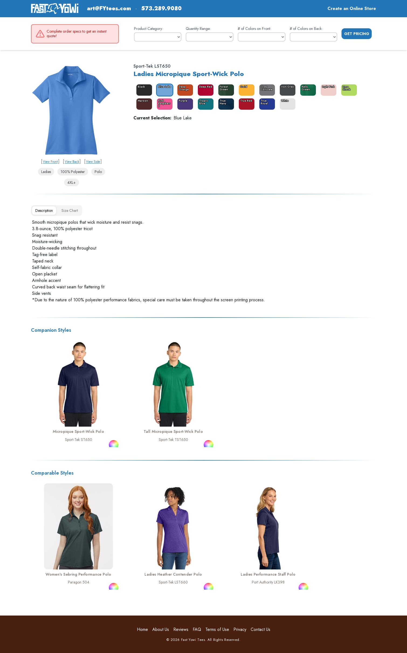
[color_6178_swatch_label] (163, 104)
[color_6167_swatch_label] (225, 90)
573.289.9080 (161, 8)
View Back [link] (72, 162)
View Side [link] (93, 162)
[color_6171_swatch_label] (143, 104)
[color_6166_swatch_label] (163, 90)
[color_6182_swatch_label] (348, 90)
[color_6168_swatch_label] (245, 90)
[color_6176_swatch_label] (307, 90)
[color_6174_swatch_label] (266, 104)
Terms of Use (217, 629)
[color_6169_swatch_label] (286, 90)
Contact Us (260, 629)
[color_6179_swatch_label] (184, 90)
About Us (160, 629)
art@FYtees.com (109, 8)
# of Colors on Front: (254, 28)
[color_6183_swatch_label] (204, 90)
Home (142, 629)
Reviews (180, 629)
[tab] (44, 210)
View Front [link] (50, 162)
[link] (71, 109)
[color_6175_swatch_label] (286, 104)
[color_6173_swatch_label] (245, 104)
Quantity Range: (198, 28)
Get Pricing (356, 33)
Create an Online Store (351, 8)
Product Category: (148, 28)
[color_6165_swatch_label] (143, 90)
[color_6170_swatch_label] (327, 90)
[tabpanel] (203, 261)
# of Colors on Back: (306, 28)
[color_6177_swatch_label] (184, 104)
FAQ (197, 629)
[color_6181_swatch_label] (266, 90)
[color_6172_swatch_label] (225, 104)
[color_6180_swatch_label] (204, 104)
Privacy (239, 629)
